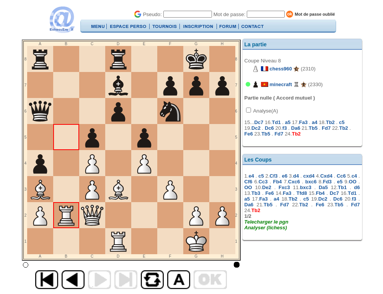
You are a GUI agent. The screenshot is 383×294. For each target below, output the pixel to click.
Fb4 (277, 182)
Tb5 (313, 128)
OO (352, 182)
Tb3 (255, 193)
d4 (296, 176)
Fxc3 (284, 187)
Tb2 (330, 122)
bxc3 (305, 187)
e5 (339, 182)
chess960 (281, 69)
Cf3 (274, 176)
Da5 (323, 187)
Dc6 (269, 128)
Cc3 (263, 182)
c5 (341, 122)
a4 (314, 122)
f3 (284, 128)
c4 (354, 176)
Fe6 (248, 134)
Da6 (295, 128)
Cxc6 (294, 182)
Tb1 (342, 187)
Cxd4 (326, 176)
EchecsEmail (62, 20)
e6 (284, 176)
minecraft (281, 84)
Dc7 (258, 122)
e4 (251, 176)
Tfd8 (302, 193)
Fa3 (303, 122)
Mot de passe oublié (315, 14)
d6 (357, 187)
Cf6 (248, 182)
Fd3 (327, 182)
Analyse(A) (265, 111)
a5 (287, 122)
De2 (266, 187)
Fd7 (326, 128)
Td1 (276, 122)
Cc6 (341, 176)
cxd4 (309, 176)
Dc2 (256, 128)
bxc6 (311, 182)
